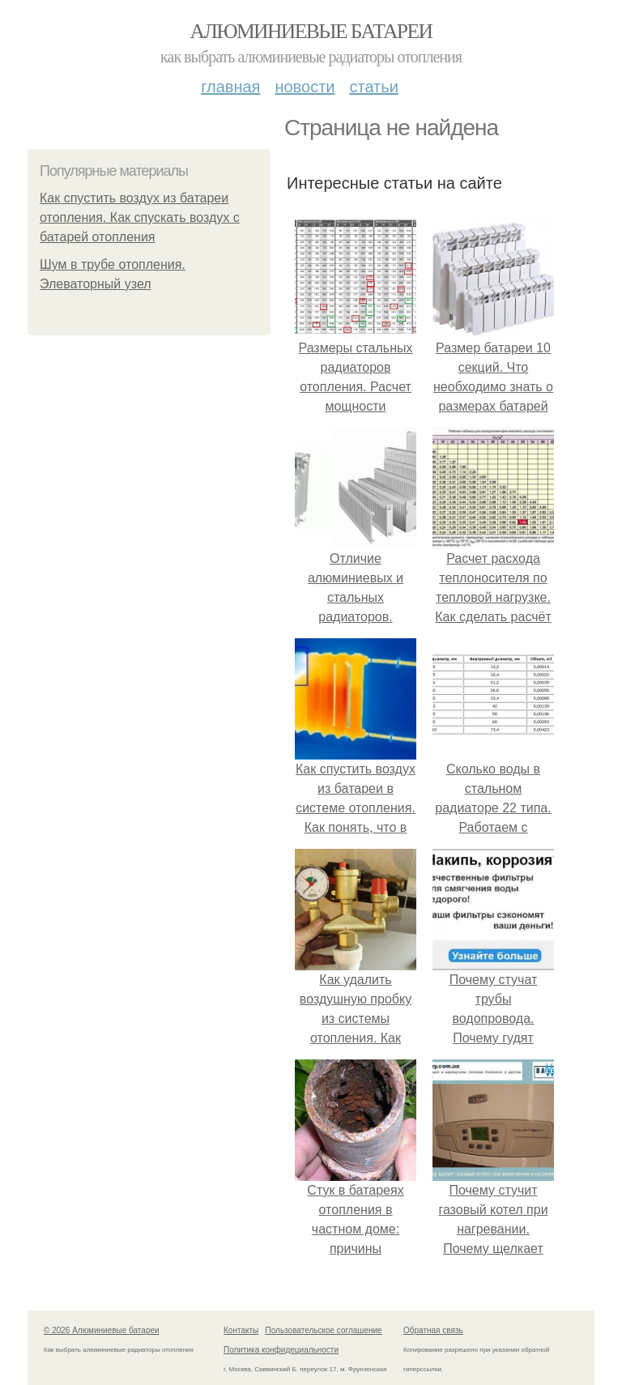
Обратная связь (433, 1330)
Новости (304, 87)
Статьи (373, 87)
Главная (230, 87)
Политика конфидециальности (281, 1349)
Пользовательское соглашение (324, 1330)
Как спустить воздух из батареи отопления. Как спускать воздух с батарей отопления (140, 217)
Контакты (241, 1330)
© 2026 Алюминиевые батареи (102, 1330)
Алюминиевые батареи (311, 31)
